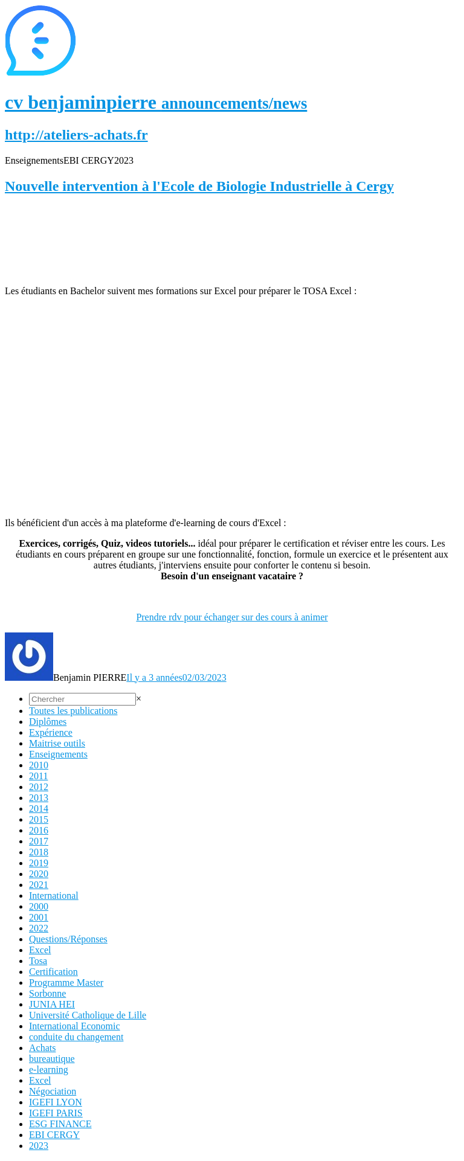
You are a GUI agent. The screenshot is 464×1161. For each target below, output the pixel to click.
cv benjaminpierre (156, 102)
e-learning (48, 1069)
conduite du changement (76, 1037)
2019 (38, 863)
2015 (38, 819)
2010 (38, 765)
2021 (38, 885)
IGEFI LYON (55, 1102)
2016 (38, 830)
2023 (38, 1145)
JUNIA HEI (52, 1004)
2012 (38, 787)
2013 (38, 798)
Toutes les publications (73, 711)
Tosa (38, 961)
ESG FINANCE (60, 1124)
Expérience (50, 732)
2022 (38, 928)
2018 (38, 852)
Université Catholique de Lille (87, 1015)
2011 (38, 776)
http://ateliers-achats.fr (76, 135)
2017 (38, 841)
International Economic (74, 1026)
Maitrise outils (57, 743)
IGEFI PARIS (56, 1113)
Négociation (52, 1091)
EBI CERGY (54, 1135)
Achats (42, 1048)
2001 (38, 917)
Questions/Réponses (68, 939)
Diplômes (47, 721)
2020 (38, 874)
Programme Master (66, 982)
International (54, 895)
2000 (38, 906)
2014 (38, 808)
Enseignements (58, 754)
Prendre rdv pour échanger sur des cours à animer (231, 617)
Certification (53, 971)
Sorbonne (47, 993)
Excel (40, 950)
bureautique (52, 1058)
